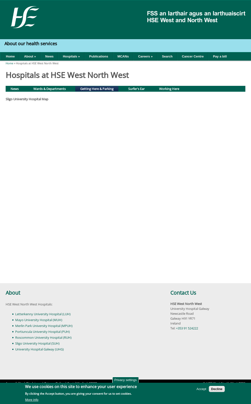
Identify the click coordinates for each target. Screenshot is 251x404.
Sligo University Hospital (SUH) (37, 343)
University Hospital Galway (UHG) (39, 349)
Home (10, 56)
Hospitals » (71, 56)
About (13, 292)
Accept (201, 389)
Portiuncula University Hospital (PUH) (42, 331)
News (49, 56)
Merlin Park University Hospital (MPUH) (44, 326)
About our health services (31, 43)
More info (31, 400)
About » (30, 56)
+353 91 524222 (187, 328)
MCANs (123, 56)
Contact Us (183, 292)
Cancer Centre (193, 56)
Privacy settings (125, 380)
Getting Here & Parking (99, 88)
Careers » (145, 56)
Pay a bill (220, 56)
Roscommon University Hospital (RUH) (43, 337)
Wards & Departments (49, 89)
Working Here (169, 89)
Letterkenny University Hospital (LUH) (43, 314)
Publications (98, 56)
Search (167, 56)
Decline (216, 389)
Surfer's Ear (136, 89)
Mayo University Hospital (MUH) (38, 320)
